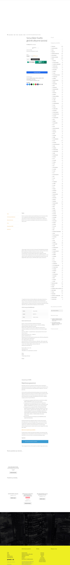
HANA (54, 153)
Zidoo (54, 281)
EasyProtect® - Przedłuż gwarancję (27, 548)
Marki (17, 34)
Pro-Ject (54, 226)
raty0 (38, 79)
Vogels (54, 272)
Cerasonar (55, 110)
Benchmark (55, 83)
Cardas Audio (55, 108)
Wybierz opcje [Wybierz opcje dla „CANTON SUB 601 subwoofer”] (13, 487)
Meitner (54, 199)
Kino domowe (54, 55)
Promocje (42, 544)
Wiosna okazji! (54, 297)
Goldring (54, 147)
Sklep (14, 34)
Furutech (54, 142)
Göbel (54, 146)
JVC (53, 172)
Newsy (42, 545)
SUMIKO (54, 254)
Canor (54, 105)
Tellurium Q (55, 263)
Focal (54, 140)
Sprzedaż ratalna (42, 548)
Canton (54, 106)
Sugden (54, 252)
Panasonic (55, 215)
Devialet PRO (55, 122)
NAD (54, 206)
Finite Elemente (55, 138)
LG (53, 179)
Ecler (54, 126)
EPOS (54, 133)
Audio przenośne (54, 48)
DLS (53, 124)
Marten (54, 195)
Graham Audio (55, 149)
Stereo (53, 291)
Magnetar (54, 190)
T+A (53, 259)
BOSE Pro (54, 92)
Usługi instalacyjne (10, 546)
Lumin (54, 185)
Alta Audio (55, 69)
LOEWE (54, 183)
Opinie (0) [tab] (9, 218)
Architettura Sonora (56, 74)
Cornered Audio (55, 117)
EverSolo (54, 135)
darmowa (31, 79)
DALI (54, 119)
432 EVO (54, 60)
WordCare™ (8, 558)
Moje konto (42, 542)
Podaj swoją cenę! (31, 72)
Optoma (54, 211)
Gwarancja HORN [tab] (10, 215)
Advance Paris (55, 67)
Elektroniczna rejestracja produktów (28, 419)
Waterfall (54, 275)
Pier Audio (54, 220)
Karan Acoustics (56, 174)
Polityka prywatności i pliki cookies (27, 543)
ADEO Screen (55, 65)
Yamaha (54, 279)
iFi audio (54, 160)
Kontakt (8, 544)
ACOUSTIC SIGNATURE (56, 64)
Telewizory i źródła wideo (56, 295)
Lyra (54, 186)
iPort (54, 163)
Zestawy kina (54, 299)
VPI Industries (55, 274)
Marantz (54, 192)
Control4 (54, 115)
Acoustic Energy (55, 62)
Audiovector (55, 76)
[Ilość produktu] (28, 59)
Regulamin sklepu (24, 542)
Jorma (54, 170)
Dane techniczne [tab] (10, 209)
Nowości (53, 284)
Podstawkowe (28, 78)
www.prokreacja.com (10, 554)
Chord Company (55, 112)
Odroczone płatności (42, 549)
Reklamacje (23, 545)
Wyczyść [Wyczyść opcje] (36, 55)
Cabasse (54, 101)
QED (54, 227)
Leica (54, 178)
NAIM (54, 208)
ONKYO (54, 210)
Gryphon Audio (55, 151)
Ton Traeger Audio (56, 265)
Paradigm (54, 217)
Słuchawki (53, 293)
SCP (53, 238)
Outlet (53, 286)
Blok (54, 85)
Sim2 (54, 240)
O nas (8, 541)
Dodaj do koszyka (35, 59)
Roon (54, 233)
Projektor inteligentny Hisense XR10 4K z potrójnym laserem (57, 319)
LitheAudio (55, 181)
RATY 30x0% (54, 290)
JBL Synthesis (55, 167)
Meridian (54, 201)
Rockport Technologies (57, 231)
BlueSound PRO (55, 89)
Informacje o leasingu (42, 550)
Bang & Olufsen (55, 80)
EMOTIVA (54, 131)
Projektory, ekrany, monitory (56, 288)
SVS (53, 258)
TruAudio (54, 268)
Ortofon (54, 213)
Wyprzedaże (42, 547)
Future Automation (56, 144)
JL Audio (54, 169)
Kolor (27, 54)
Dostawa (23, 547)
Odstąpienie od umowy (25, 544)
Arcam (54, 73)
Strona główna (10, 34)
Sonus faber (21, 34)
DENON (54, 121)
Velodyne (54, 270)
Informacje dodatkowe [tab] (11, 206)
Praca (8, 542)
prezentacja (35, 79)
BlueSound (55, 87)
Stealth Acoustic (56, 251)
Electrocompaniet (56, 128)
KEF (53, 176)
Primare (54, 224)
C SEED (54, 99)
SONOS (54, 242)
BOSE (54, 90)
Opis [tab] (8, 203)
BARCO (54, 81)
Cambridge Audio (56, 103)
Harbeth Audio (55, 154)
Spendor (54, 249)
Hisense (54, 156)
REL (53, 229)
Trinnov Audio (55, 267)
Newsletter (42, 543)
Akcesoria (53, 46)
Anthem (54, 71)
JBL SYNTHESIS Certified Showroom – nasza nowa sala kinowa (57, 323)
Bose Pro (53, 51)
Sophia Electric (55, 247)
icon (54, 158)
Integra (54, 162)
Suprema (54, 256)
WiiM (54, 277)
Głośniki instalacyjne (55, 53)
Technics (54, 261)
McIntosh (54, 197)
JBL (53, 165)
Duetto (24, 34)
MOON (54, 204)
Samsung (54, 236)
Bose (53, 49)
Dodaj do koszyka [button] (13, 461)
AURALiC (54, 78)
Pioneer (54, 222)
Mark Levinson (55, 194)
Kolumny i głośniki (55, 57)
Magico (54, 188)
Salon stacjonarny (10, 545)
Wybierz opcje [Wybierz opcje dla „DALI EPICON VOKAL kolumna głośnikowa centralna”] (42, 488)
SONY (54, 245)
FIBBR (54, 137)
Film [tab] (8, 212)
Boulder (54, 94)
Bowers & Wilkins (56, 96)
